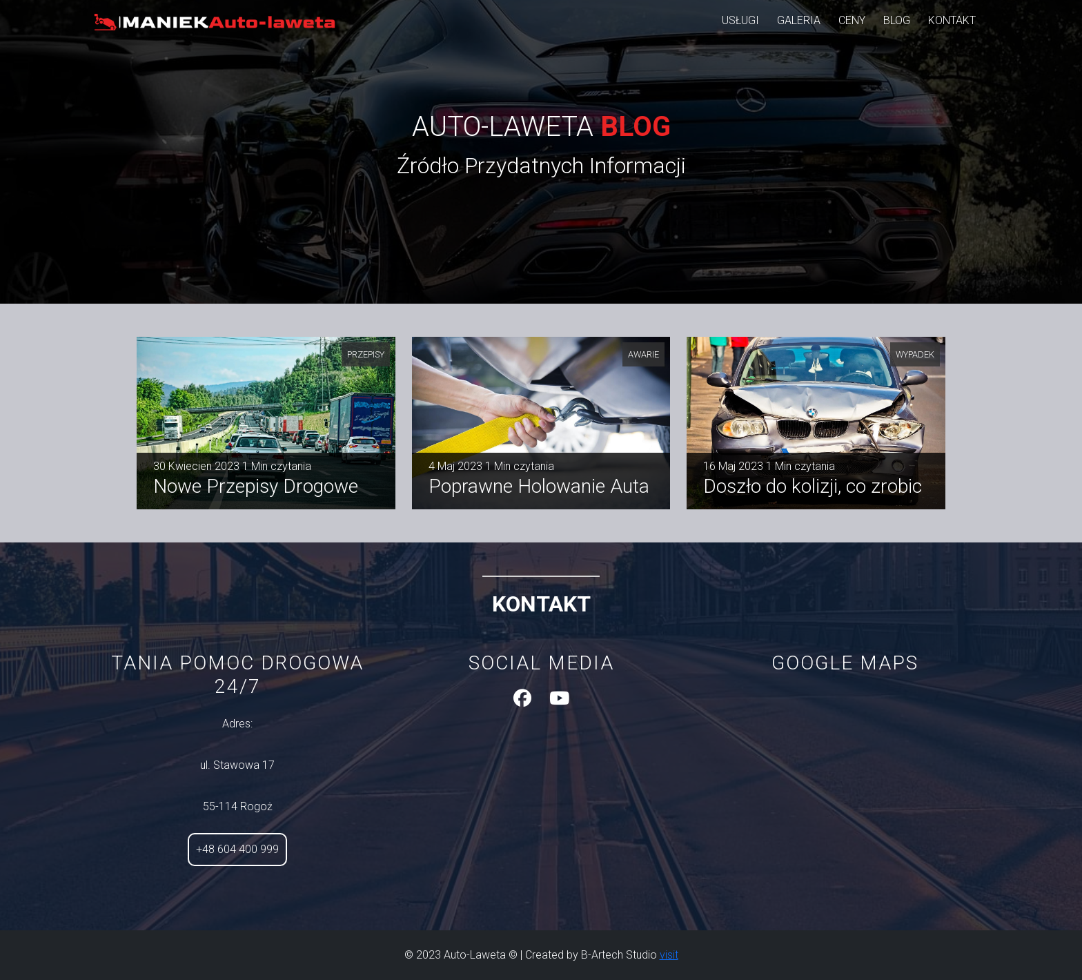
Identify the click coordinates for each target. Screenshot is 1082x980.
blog (896, 20)
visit (669, 954)
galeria (798, 20)
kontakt (952, 20)
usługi (740, 20)
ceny (851, 20)
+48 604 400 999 (237, 849)
